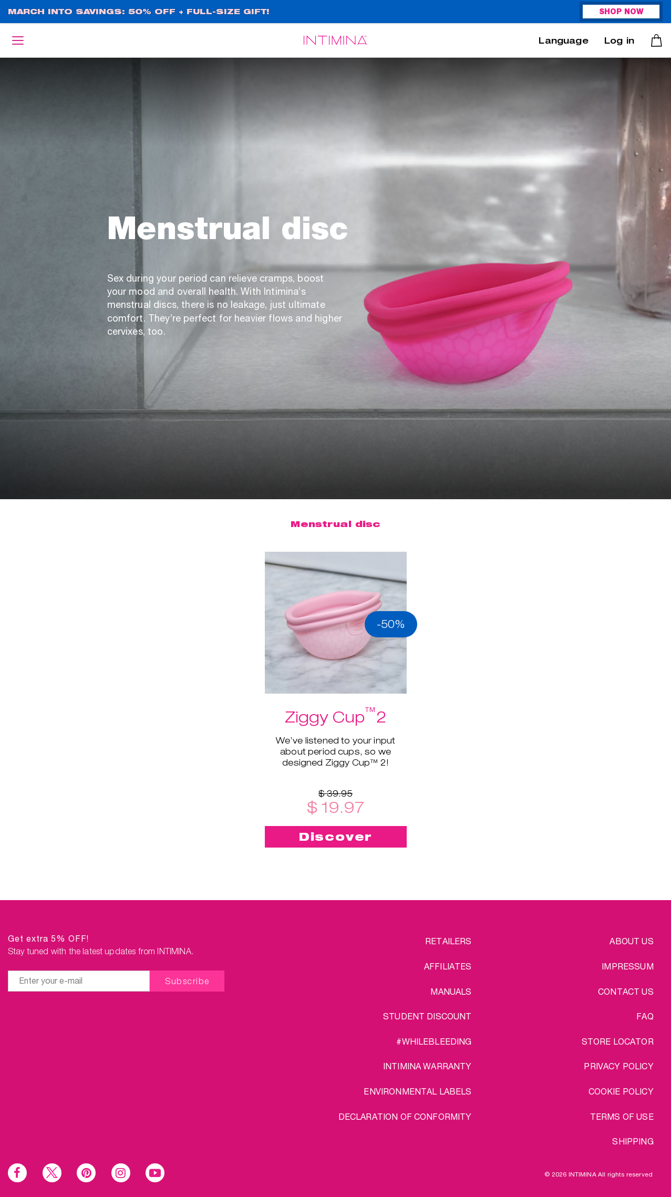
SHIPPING (632, 1141)
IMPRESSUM (627, 966)
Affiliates (448, 966)
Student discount (427, 1016)
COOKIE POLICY (621, 1091)
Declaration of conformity (405, 1116)
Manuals (450, 991)
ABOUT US (631, 941)
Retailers (448, 941)
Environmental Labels (417, 1091)
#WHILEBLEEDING (433, 1041)
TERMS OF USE (622, 1116)
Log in (619, 42)
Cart (656, 40)
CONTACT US (626, 991)
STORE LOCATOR (618, 1041)
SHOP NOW (621, 12)
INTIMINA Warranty (427, 1066)
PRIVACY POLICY (618, 1066)
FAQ (644, 1016)
